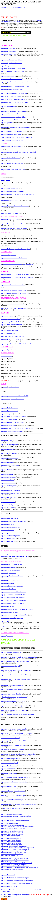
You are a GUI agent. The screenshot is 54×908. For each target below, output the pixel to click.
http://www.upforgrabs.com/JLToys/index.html (13, 592)
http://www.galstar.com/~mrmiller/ (10, 319)
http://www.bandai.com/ (7, 469)
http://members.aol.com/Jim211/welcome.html (13, 828)
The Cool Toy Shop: (6, 626)
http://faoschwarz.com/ (7, 474)
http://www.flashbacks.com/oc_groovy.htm (12, 603)
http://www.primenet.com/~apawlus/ (11, 339)
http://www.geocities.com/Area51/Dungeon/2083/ (14, 858)
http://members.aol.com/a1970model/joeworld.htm (15, 706)
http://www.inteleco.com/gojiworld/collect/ (12, 191)
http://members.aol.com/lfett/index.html (12, 831)
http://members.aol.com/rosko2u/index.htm (12, 825)
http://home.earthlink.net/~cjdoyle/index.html (13, 675)
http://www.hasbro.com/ (7, 449)
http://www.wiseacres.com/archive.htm (11, 324)
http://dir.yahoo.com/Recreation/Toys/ (12, 140)
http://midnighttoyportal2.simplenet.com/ (12, 869)
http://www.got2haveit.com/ (8, 589)
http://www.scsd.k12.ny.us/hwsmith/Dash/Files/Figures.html (17, 847)
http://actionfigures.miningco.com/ (10, 66)
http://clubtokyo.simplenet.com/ (9, 188)
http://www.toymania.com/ (8, 48)
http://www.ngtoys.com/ (7, 583)
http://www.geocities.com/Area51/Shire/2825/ (13, 852)
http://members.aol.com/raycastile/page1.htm (13, 117)
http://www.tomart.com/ (7, 524)
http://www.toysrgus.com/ (8, 316)
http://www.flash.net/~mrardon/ (9, 823)
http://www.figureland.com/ (8, 76)
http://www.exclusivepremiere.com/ (10, 490)
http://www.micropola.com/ (8, 255)
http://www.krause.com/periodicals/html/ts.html (14, 521)
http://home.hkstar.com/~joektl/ (9, 114)
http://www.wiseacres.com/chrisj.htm (11, 840)
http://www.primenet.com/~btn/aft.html (11, 533)
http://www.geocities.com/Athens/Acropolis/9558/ (14, 82)
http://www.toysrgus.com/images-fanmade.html (14, 846)
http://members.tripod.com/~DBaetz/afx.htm (13, 68)
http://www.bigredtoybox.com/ (9, 411)
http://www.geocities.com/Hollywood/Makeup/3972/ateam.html (18, 152)
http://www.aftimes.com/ (7, 530)
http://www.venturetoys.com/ (9, 485)
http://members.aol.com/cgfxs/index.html (12, 832)
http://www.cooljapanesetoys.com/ (10, 535)
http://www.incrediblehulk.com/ (9, 200)
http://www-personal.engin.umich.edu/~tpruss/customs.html (17, 826)
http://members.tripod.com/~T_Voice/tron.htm (13, 111)
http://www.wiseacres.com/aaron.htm (11, 841)
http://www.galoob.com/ (7, 462)
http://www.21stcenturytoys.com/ (10, 465)
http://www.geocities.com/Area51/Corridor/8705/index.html (17, 194)
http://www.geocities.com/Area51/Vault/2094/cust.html (16, 816)
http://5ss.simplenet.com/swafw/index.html (12, 336)
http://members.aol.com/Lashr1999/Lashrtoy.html (14, 308)
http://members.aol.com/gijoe (9, 861)
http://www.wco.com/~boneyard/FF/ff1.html (13, 169)
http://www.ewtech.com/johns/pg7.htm (11, 564)
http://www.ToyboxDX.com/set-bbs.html (12, 431)
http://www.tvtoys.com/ (7, 606)
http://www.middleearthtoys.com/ (10, 493)
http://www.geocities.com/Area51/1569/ (12, 89)
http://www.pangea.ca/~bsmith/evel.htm (12, 163)
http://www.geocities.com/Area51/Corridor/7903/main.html (17, 428)
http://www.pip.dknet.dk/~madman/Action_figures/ (15, 86)
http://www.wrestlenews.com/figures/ (11, 134)
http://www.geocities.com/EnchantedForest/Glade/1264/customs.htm (19, 867)
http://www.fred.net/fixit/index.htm (10, 158)
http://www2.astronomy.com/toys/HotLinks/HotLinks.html (17, 609)
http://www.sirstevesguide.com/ (9, 330)
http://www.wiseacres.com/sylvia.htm (11, 843)
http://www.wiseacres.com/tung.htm (11, 838)
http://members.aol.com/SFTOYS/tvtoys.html (13, 600)
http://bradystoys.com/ (7, 636)
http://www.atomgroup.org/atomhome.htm (12, 399)
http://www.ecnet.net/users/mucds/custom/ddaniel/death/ (16, 849)
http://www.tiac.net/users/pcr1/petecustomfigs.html (15, 820)
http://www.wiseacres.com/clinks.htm (11, 694)
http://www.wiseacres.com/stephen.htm (11, 844)
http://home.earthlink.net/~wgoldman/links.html (14, 710)
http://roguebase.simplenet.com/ (9, 855)
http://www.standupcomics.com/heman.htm (12, 597)
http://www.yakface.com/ (8, 333)
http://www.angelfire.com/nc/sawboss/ (11, 79)
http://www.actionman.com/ (8, 106)
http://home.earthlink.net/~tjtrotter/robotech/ (13, 285)
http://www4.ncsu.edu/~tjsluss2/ (9, 419)
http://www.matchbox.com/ (8, 477)
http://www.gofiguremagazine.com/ (10, 527)
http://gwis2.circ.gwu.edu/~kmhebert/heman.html (14, 228)
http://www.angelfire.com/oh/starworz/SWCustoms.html (16, 863)
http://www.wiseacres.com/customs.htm (12, 834)
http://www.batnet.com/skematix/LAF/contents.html (15, 206)
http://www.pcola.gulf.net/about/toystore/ (12, 576)
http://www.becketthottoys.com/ (9, 408)
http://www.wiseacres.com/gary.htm (10, 835)
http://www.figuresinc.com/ (8, 573)
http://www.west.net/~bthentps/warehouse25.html (14, 615)
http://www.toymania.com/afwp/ (10, 51)
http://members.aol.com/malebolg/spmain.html (13, 290)
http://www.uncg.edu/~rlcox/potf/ (10, 322)
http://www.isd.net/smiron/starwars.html (12, 814)
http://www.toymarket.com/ (8, 538)
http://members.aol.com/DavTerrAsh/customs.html (15, 860)
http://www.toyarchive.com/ (8, 54)
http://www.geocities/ (7, 122)
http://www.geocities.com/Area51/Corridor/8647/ (14, 102)
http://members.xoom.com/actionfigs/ (11, 96)
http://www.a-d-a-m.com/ (8, 507)
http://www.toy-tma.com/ (8, 440)
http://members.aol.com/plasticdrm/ (10, 570)
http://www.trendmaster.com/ (9, 453)
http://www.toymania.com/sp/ (9, 350)
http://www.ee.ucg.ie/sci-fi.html (9, 612)
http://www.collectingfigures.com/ (10, 518)
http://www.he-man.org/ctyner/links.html (12, 223)
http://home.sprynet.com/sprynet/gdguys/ (12, 618)
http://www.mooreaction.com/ (9, 497)
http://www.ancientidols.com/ (9, 567)
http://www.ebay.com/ (7, 413)
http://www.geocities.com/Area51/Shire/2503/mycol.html (16, 343)
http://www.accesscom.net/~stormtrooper (12, 854)
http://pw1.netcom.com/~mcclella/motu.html (13, 594)
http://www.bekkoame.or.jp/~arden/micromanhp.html (15, 249)
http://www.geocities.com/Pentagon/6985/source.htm (15, 679)
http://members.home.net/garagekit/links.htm (14, 697)
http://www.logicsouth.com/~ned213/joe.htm (13, 701)
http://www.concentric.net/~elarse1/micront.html (14, 258)
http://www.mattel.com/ (7, 480)
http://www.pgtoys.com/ (7, 621)
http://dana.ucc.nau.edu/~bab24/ (9, 213)
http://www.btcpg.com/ (7, 541)
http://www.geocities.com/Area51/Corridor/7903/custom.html (18, 714)
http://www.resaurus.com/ (8, 502)
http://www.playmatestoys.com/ (9, 458)
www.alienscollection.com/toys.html (11, 146)
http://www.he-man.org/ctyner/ (9, 219)
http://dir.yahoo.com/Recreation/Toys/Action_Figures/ (17, 137)
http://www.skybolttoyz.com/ (9, 505)
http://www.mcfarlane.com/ (8, 483)
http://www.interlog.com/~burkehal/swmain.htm (14, 864)
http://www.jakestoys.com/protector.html (12, 586)
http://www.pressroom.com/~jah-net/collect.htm (14, 93)
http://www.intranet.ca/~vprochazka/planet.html (14, 416)
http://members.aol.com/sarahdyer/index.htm (13, 99)
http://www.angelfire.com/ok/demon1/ (11, 131)
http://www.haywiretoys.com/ (9, 766)
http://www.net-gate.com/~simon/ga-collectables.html (15, 127)
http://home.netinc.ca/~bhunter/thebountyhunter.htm (15, 866)
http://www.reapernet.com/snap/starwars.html (13, 851)
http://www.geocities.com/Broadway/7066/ (12, 71)
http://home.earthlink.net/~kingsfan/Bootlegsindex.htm (16, 670)
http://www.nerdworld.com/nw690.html (12, 60)
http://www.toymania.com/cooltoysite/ (11, 63)
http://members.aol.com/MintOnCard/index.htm (14, 120)
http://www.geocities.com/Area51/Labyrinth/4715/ (14, 396)
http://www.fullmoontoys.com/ (9, 444)
